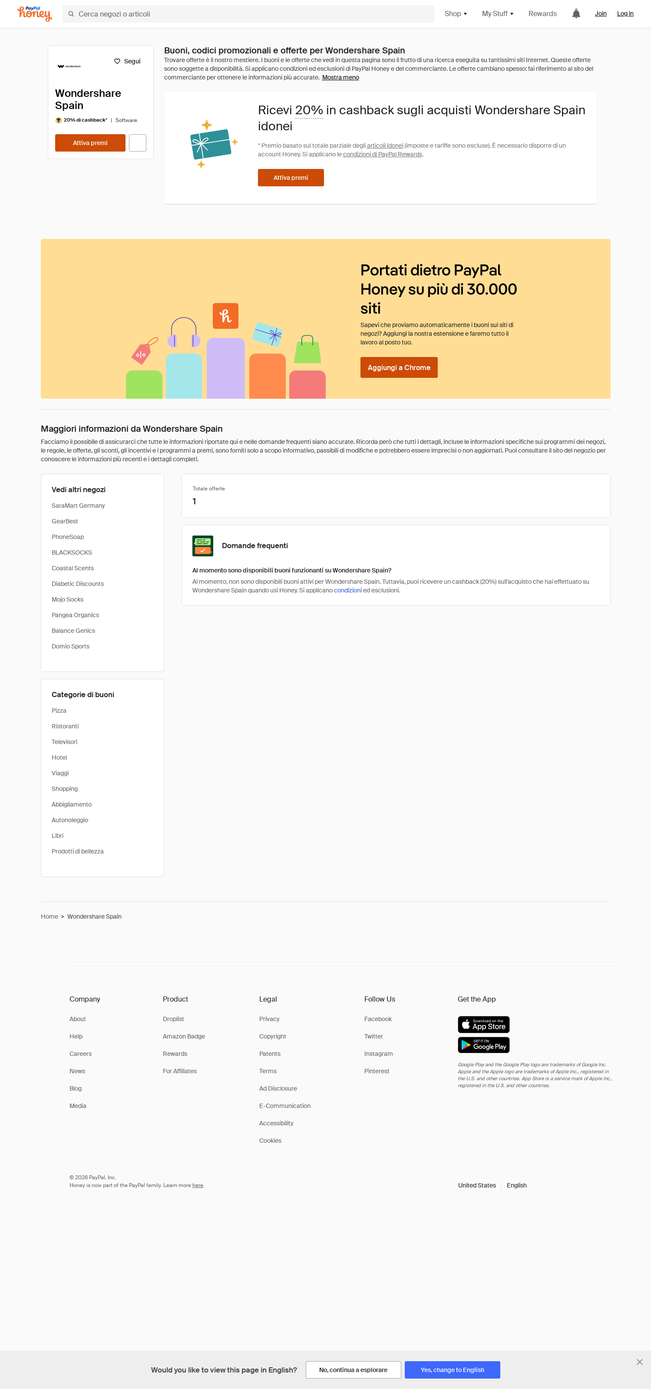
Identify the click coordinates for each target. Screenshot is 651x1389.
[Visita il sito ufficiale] (137, 143)
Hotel (59, 757)
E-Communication (285, 1106)
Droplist (173, 1019)
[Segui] (127, 61)
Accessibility (276, 1123)
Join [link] (601, 13)
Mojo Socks (67, 599)
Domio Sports (70, 646)
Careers (80, 1054)
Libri (57, 836)
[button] (492, 1185)
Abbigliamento (72, 804)
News (77, 1071)
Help (76, 1036)
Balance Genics (73, 631)
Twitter (373, 1036)
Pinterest (377, 1071)
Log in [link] (625, 13)
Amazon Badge (184, 1036)
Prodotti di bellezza (78, 851)
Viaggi (60, 773)
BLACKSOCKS (72, 552)
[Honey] (34, 14)
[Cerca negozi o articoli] (248, 14)
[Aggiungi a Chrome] (399, 367)
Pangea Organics (75, 615)
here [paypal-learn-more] (197, 1185)
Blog (75, 1088)
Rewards (543, 13)
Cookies (270, 1140)
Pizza (59, 710)
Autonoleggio (70, 820)
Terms (268, 1071)
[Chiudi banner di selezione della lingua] (639, 1362)
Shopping (65, 789)
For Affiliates (180, 1071)
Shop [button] (456, 13)
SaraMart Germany (78, 505)
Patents (270, 1054)
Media (77, 1106)
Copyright (272, 1036)
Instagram (378, 1054)
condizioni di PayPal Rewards (382, 154)
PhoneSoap (68, 537)
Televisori (64, 742)
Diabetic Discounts (78, 584)
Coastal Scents (73, 568)
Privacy (269, 1019)
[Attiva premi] (90, 143)
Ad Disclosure (278, 1088)
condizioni (348, 590)
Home (49, 916)
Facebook (378, 1019)
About (77, 1019)
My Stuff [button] (498, 13)
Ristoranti (65, 726)
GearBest (65, 521)
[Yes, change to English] (452, 1370)
